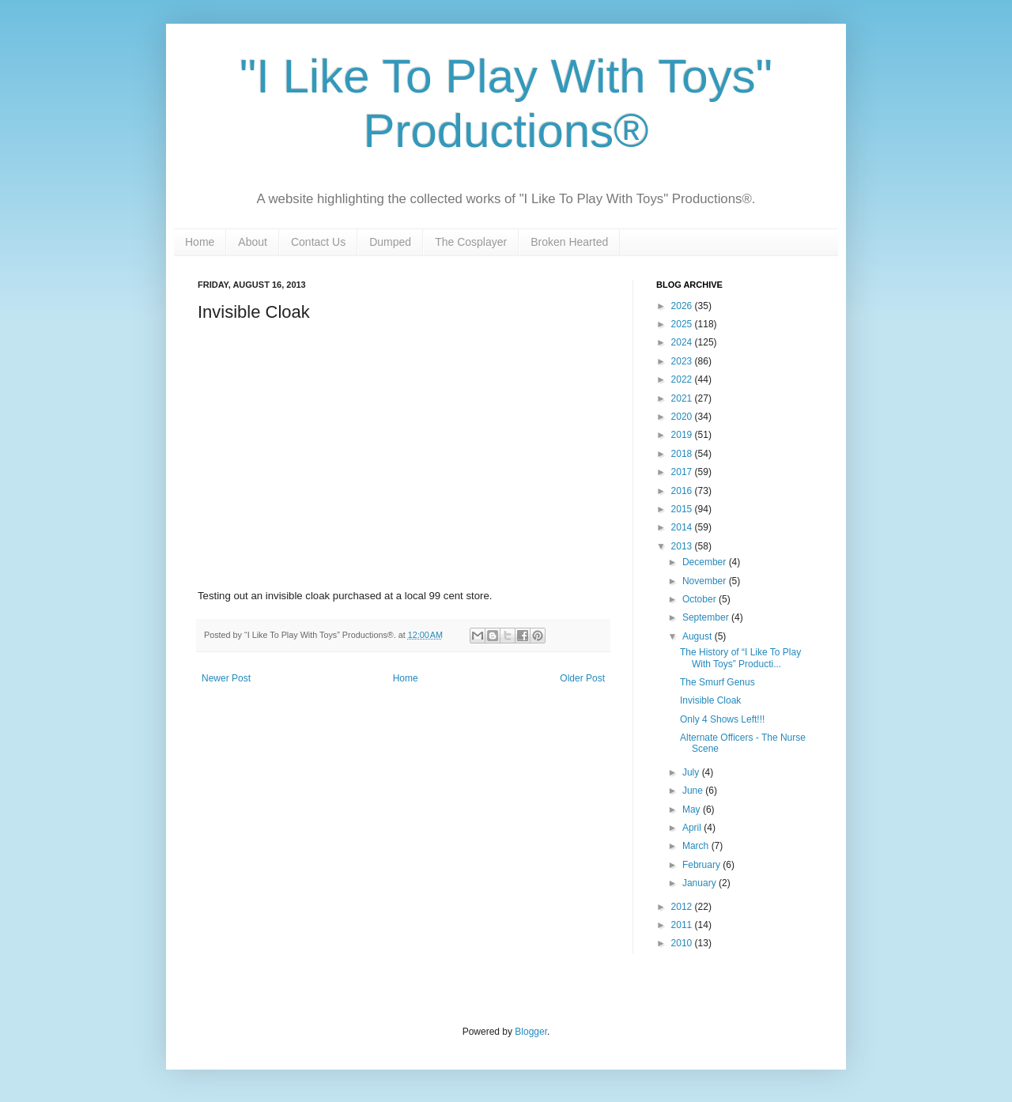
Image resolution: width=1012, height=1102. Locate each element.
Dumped (390, 242)
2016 (683, 490)
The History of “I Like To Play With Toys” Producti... (740, 658)
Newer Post (226, 678)
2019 (683, 434)
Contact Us (318, 242)
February (702, 864)
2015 (683, 509)
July (692, 772)
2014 (683, 527)
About (252, 242)
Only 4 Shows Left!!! (722, 719)
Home (199, 242)
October (700, 599)
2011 (683, 924)
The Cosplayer (471, 242)
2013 (683, 546)
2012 (683, 906)
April (693, 827)
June (693, 790)
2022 (683, 379)
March (697, 845)
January (700, 883)
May (692, 809)
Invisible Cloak (710, 700)
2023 (683, 361)
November (705, 581)
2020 (683, 416)
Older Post (582, 678)
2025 (683, 324)
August (698, 636)
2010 (683, 943)
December (705, 562)
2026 (683, 305)
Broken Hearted (569, 242)
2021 (683, 398)
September (706, 617)
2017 (683, 471)
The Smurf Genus (717, 682)
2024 (683, 342)
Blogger (531, 1031)
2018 (683, 453)
